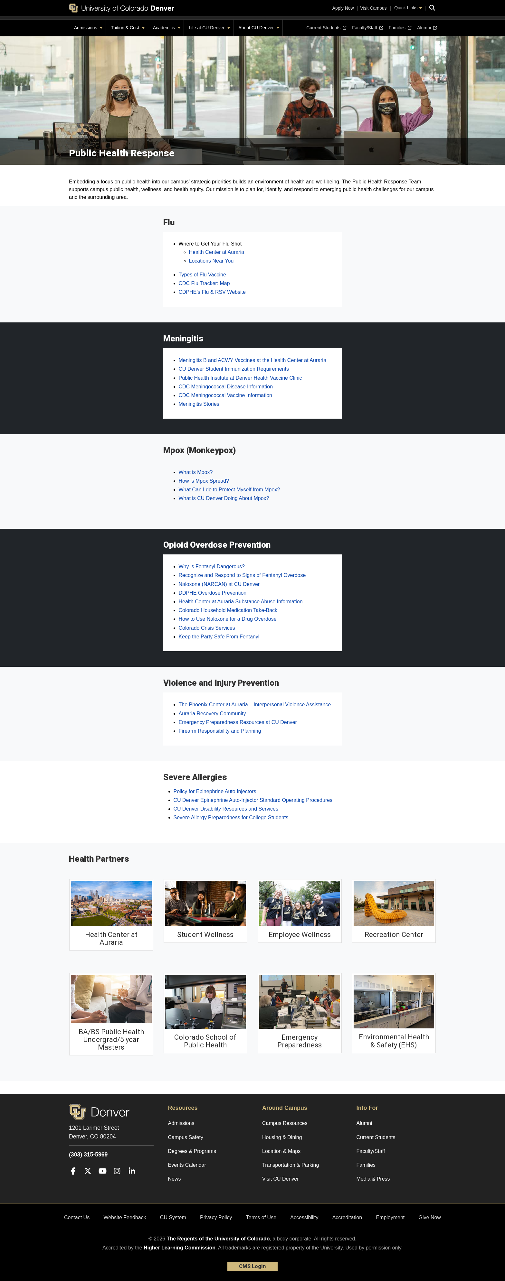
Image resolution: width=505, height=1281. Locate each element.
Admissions (88, 27)
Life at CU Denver (209, 27)
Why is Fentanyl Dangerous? (212, 566)
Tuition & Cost (128, 27)
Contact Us (77, 1217)
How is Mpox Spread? (204, 481)
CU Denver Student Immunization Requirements (234, 369)
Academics (167, 27)
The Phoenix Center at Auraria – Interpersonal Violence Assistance (255, 704)
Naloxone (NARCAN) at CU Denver (219, 584)
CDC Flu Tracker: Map (204, 283)
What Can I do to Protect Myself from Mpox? (229, 489)
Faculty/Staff (367, 27)
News (174, 1179)
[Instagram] (117, 1180)
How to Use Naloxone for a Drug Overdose (228, 619)
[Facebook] (73, 1180)
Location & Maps (281, 1151)
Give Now (430, 1217)
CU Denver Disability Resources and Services (226, 809)
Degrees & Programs (192, 1151)
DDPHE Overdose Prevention (213, 593)
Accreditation (347, 1217)
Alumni (426, 27)
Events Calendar (187, 1165)
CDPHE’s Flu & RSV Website (212, 292)
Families (400, 27)
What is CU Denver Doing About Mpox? (224, 498)
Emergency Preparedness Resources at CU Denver (238, 722)
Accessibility (304, 1217)
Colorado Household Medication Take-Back (228, 610)
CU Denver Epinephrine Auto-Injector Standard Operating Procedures (253, 800)
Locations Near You (211, 261)
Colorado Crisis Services (207, 628)
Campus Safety (185, 1137)
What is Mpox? (196, 472)
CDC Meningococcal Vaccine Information (225, 395)
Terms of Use (261, 1217)
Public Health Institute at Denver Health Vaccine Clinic (240, 378)
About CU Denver (259, 27)
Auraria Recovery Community (212, 713)
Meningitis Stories (199, 404)
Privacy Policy (216, 1217)
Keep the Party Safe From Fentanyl (219, 636)
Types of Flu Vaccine (202, 274)
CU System (173, 1217)
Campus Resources (285, 1123)
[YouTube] (102, 1180)
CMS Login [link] (252, 1266)
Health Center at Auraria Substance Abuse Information (241, 601)
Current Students (326, 27)
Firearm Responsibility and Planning (220, 731)
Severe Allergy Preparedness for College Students (231, 817)
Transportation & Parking (290, 1165)
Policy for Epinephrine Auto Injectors (215, 791)
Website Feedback (124, 1217)
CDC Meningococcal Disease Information (226, 386)
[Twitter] (87, 1180)
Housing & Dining (282, 1137)
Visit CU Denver (280, 1179)
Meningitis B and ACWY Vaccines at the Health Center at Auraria (252, 360)
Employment (390, 1217)
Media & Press (373, 1179)
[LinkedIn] (131, 1180)
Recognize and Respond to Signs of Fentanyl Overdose (242, 575)
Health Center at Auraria (216, 252)
